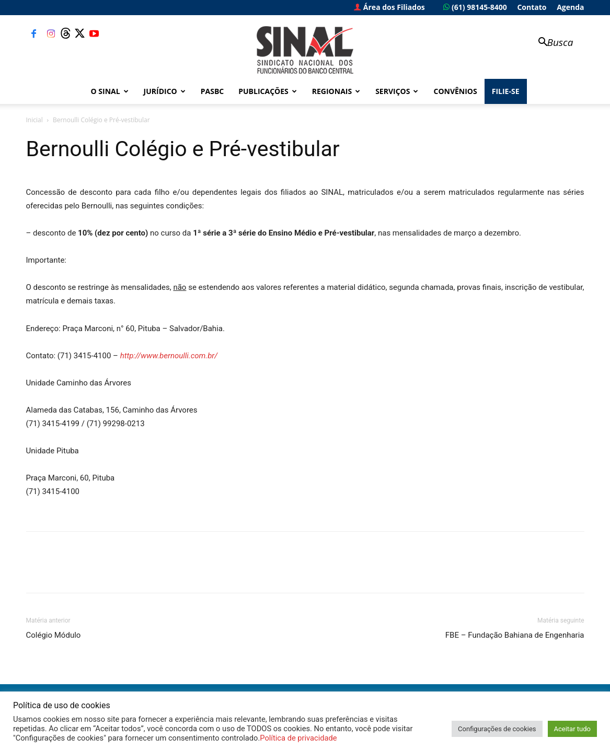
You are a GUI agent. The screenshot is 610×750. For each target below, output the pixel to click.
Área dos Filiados (389, 7)
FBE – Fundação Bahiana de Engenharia (514, 635)
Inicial (34, 119)
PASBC (212, 91)
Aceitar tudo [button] (572, 729)
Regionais (336, 91)
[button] (550, 43)
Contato (531, 7)
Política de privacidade (298, 738)
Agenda (570, 7)
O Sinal (110, 91)
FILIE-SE (506, 91)
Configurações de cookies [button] (497, 729)
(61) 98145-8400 (475, 7)
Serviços (396, 91)
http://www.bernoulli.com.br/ (169, 355)
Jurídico (165, 91)
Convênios (455, 91)
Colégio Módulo (53, 635)
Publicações (267, 91)
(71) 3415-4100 (53, 491)
